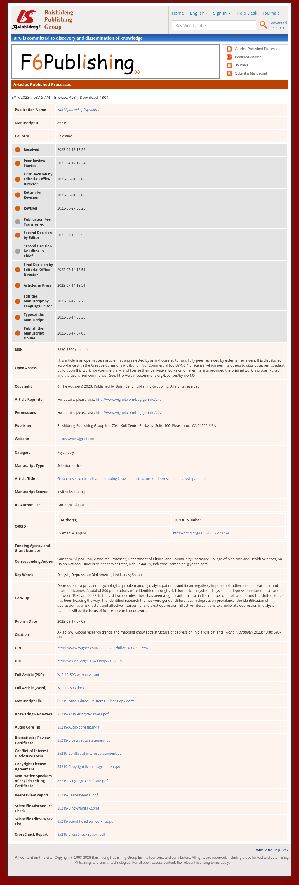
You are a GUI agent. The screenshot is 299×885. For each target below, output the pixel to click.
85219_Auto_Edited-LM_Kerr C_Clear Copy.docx (95, 701)
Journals (271, 13)
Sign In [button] (222, 13)
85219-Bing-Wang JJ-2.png (78, 808)
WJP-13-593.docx (70, 687)
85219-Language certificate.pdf (82, 780)
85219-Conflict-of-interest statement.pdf (90, 753)
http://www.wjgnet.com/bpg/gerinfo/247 (129, 399)
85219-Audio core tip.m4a (78, 727)
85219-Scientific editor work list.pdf (85, 821)
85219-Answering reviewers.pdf (83, 714)
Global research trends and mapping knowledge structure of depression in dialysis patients (131, 478)
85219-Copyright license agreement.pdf (89, 766)
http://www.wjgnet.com (76, 438)
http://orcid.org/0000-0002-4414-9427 (204, 533)
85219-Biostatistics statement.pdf (84, 740)
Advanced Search (279, 25)
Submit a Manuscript (251, 73)
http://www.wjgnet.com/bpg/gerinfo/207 (129, 412)
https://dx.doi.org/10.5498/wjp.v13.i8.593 (90, 661)
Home (178, 13)
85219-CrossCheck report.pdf (81, 834)
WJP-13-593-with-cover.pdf (78, 674)
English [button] (198, 13)
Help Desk (247, 13)
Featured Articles (248, 57)
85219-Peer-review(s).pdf (77, 795)
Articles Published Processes (257, 49)
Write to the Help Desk (272, 850)
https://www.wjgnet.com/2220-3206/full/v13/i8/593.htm (102, 647)
